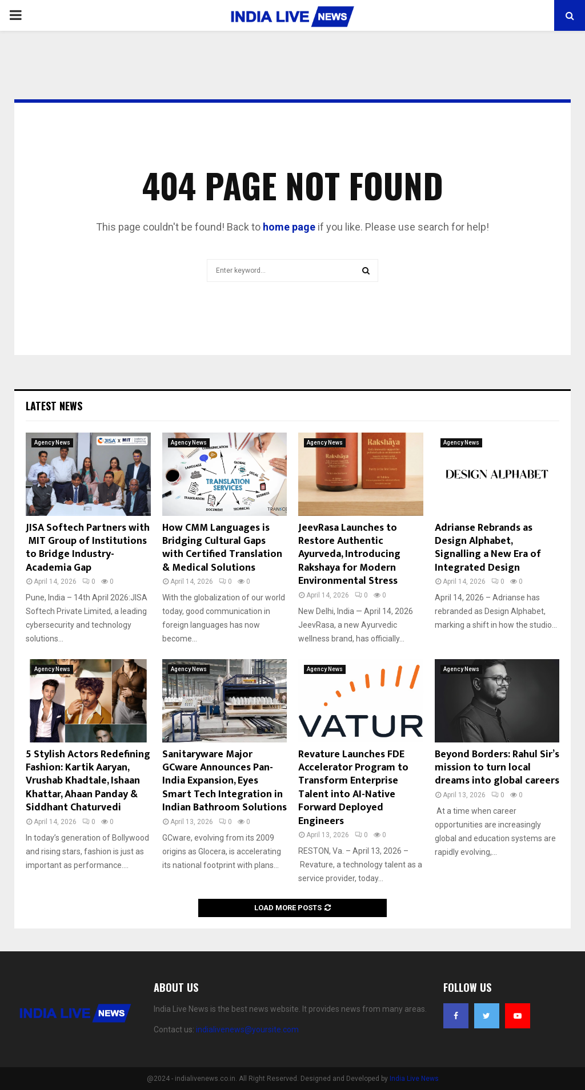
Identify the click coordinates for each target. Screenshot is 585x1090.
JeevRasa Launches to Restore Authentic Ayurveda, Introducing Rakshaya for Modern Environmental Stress (349, 554)
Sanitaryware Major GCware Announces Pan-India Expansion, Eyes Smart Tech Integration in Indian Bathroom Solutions (224, 781)
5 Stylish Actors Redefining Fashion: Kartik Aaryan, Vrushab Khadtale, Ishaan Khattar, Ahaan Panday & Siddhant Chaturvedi (88, 781)
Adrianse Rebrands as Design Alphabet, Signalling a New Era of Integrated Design (488, 547)
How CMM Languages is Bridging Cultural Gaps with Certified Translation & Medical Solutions (222, 547)
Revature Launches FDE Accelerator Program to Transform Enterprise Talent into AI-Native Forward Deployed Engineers (353, 788)
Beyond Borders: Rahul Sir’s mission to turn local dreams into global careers (497, 768)
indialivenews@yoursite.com (247, 1029)
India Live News (414, 1079)
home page (289, 227)
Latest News (54, 405)
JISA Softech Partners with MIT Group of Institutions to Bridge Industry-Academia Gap (88, 547)
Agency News (52, 442)
